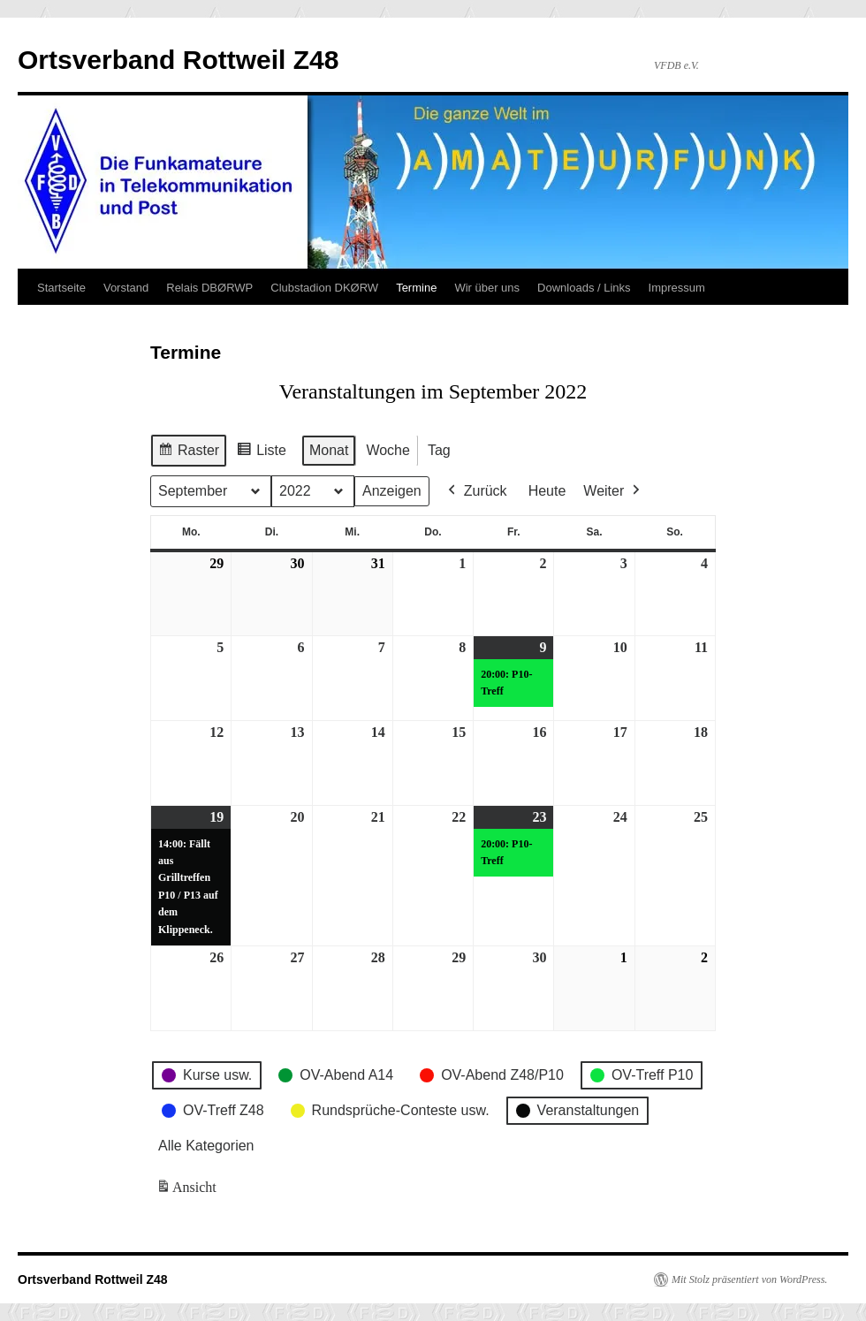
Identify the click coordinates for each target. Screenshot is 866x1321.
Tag (439, 450)
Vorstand (125, 287)
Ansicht (188, 1190)
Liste (261, 452)
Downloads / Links (584, 287)
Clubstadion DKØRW (324, 287)
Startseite (61, 287)
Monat (328, 450)
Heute (547, 490)
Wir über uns (487, 287)
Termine (416, 287)
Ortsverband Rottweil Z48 (178, 59)
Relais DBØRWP (209, 287)
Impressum (677, 287)
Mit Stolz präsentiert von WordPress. (749, 1279)
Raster (188, 452)
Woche (388, 450)
